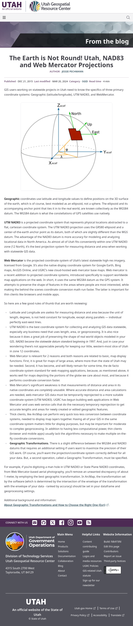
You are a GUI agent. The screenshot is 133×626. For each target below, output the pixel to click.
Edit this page (111, 546)
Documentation (67, 556)
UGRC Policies (91, 565)
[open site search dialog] (128, 17)
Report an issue (113, 556)
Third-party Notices (115, 561)
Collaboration (65, 561)
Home (61, 541)
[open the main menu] (4, 17)
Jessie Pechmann (72, 71)
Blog (60, 565)
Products (63, 546)
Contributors (111, 551)
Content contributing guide (90, 546)
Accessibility (100, 615)
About (61, 570)
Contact (62, 575)
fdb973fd (116, 541)
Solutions (63, 551)
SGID (85, 81)
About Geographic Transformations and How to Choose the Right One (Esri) (56, 505)
